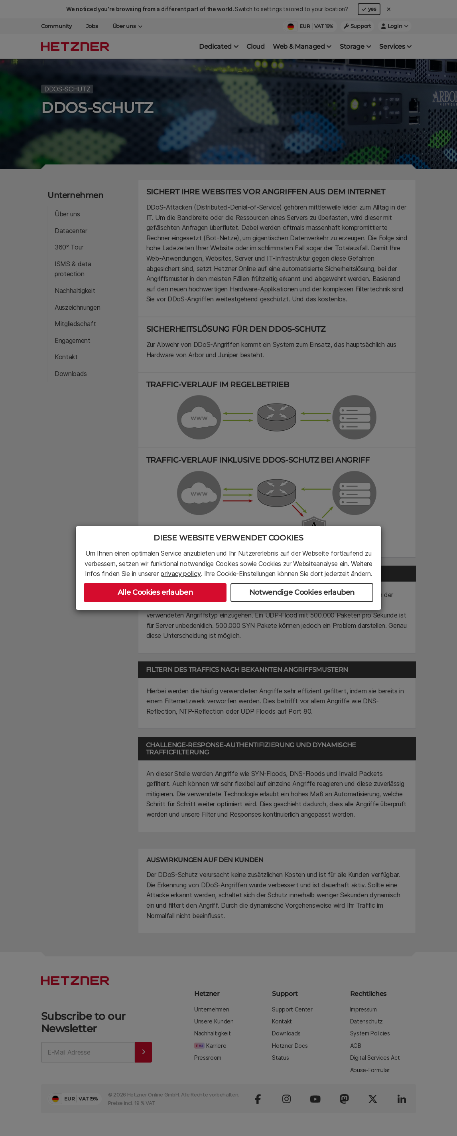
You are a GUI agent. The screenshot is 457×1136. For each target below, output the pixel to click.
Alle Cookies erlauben (155, 592)
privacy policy (180, 574)
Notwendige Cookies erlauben (302, 592)
